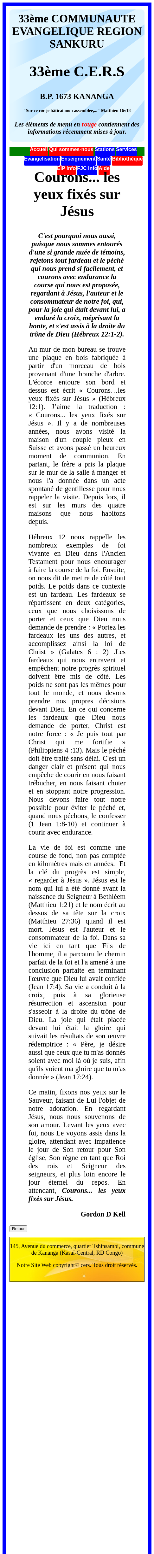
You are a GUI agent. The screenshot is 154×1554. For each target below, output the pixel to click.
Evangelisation (42, 158)
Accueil (39, 149)
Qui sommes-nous (71, 149)
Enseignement (78, 158)
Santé (104, 158)
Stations (105, 149)
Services (126, 149)
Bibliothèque (127, 158)
